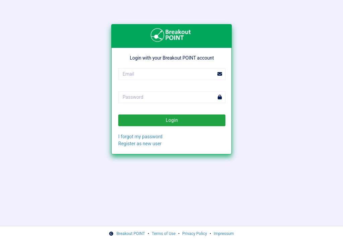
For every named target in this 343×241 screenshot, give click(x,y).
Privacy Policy (194, 233)
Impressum (224, 233)
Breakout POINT (131, 233)
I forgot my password (140, 136)
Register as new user (139, 143)
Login (172, 120)
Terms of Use (164, 233)
